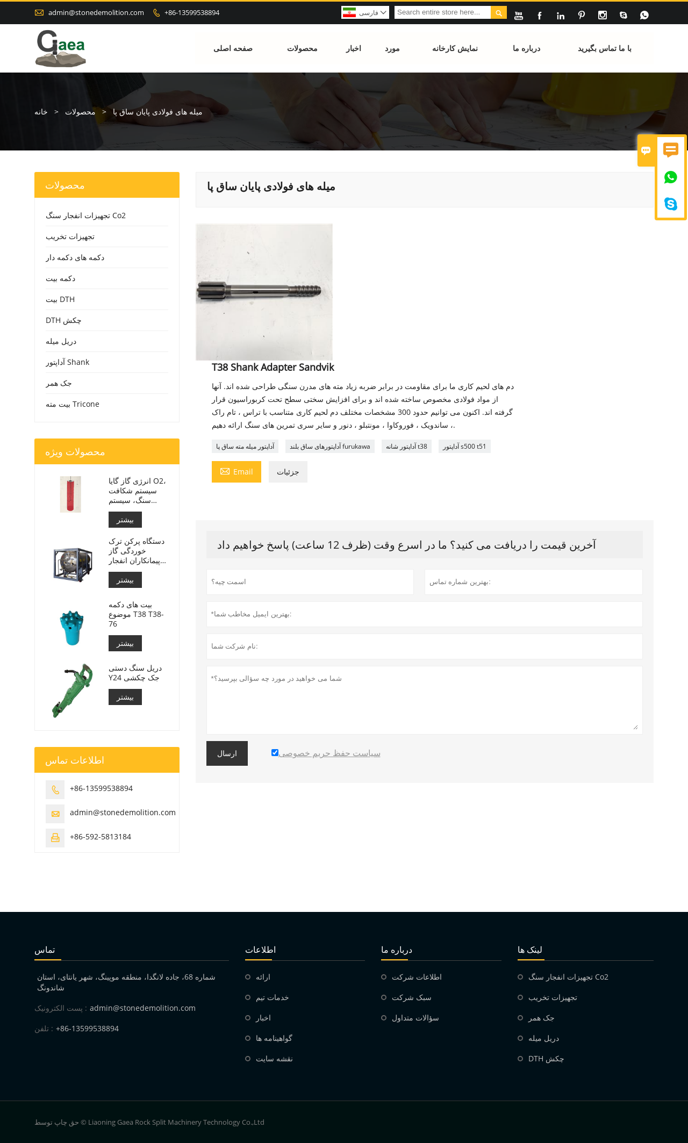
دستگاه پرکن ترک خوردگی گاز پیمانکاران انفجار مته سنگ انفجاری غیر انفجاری (136, 550)
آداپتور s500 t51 (464, 446)
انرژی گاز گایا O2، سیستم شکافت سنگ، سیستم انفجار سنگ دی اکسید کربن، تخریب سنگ (137, 490)
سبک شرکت (412, 997)
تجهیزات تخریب (70, 236)
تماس (44, 949)
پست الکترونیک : (60, 1008)
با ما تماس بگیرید (605, 48)
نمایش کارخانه (455, 48)
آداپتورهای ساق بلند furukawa (330, 446)
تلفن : (43, 1028)
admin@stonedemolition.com (96, 12)
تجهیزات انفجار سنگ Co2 (86, 215)
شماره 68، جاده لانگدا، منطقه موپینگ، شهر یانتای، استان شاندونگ (126, 982)
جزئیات (288, 471)
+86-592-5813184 (100, 836)
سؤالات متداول (415, 1017)
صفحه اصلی (233, 48)
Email (236, 471)
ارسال (227, 753)
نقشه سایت (274, 1058)
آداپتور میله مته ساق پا (245, 446)
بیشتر (125, 519)
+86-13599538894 (191, 12)
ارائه (263, 977)
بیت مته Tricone (72, 404)
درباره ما (527, 48)
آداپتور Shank (67, 362)
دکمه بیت (60, 278)
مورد (392, 48)
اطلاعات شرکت (417, 977)
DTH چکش (64, 320)
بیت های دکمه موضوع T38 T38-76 (136, 614)
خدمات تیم (272, 997)
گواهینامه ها (274, 1038)
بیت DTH (60, 299)
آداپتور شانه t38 (406, 446)
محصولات (302, 48)
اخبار (353, 48)
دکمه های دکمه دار (75, 257)
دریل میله (61, 341)
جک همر (59, 383)
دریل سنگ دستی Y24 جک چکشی (135, 672)
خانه (41, 111)
